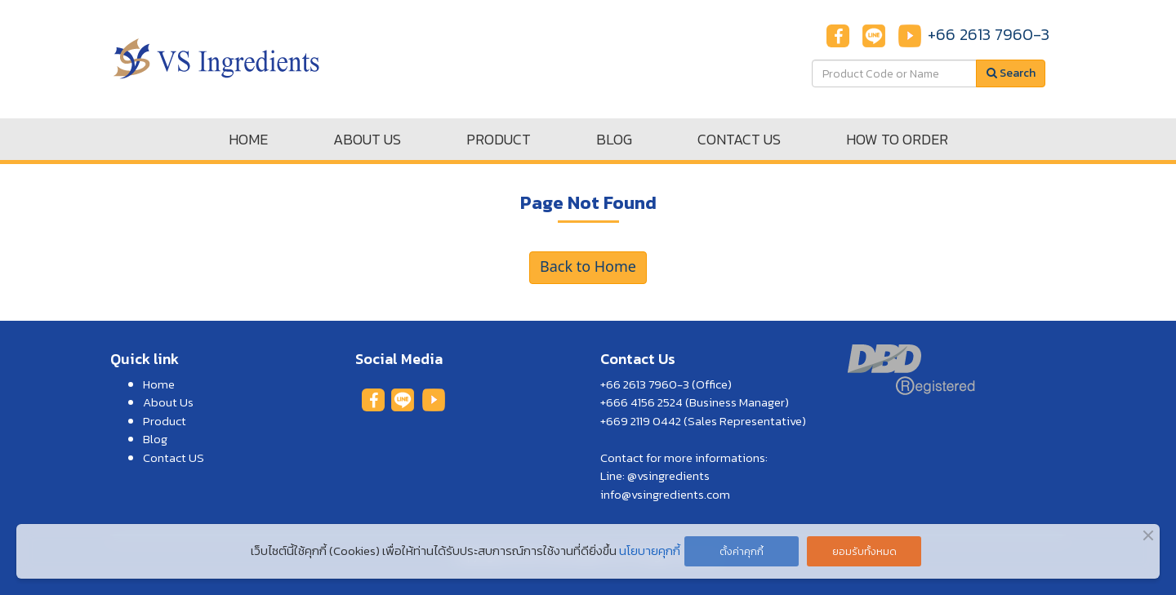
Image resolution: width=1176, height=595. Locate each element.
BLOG (614, 139)
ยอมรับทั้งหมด (864, 551)
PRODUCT (498, 139)
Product (164, 420)
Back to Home (588, 267)
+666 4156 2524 (641, 402)
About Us (168, 402)
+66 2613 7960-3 (988, 34)
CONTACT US (739, 139)
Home (159, 384)
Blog (155, 438)
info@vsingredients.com (665, 494)
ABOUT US (367, 139)
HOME (248, 139)
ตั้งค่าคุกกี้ (741, 551)
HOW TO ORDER (897, 139)
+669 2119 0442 (640, 420)
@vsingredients (668, 475)
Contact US (173, 457)
